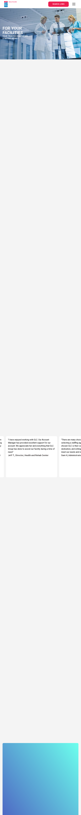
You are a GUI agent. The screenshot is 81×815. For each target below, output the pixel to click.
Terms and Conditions (27, 780)
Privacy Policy (9, 780)
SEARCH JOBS (58, 4)
